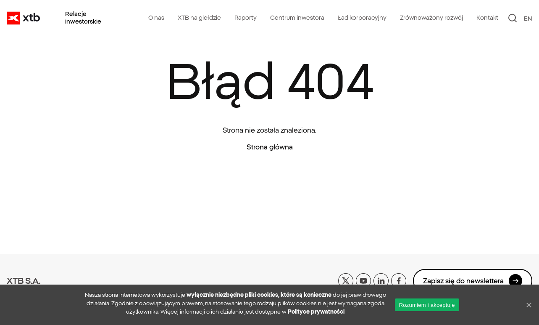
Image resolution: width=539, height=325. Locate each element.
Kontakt (487, 17)
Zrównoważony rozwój (431, 17)
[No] (528, 305)
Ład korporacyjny (362, 17)
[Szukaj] (512, 18)
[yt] (363, 280)
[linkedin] (381, 280)
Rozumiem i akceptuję (427, 305)
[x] (345, 280)
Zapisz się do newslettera (472, 281)
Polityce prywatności (316, 312)
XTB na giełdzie (199, 17)
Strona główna (270, 147)
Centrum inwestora (297, 17)
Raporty (245, 17)
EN (528, 18)
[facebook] (398, 280)
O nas (156, 17)
